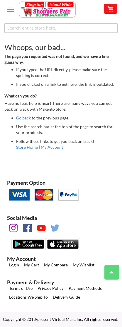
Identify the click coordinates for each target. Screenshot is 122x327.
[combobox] (61, 28)
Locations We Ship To (28, 297)
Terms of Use (21, 288)
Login (14, 264)
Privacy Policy (51, 288)
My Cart (31, 264)
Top (109, 269)
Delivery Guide (66, 297)
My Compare (56, 264)
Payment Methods (85, 288)
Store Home (27, 147)
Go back (23, 117)
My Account (52, 147)
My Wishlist (83, 264)
